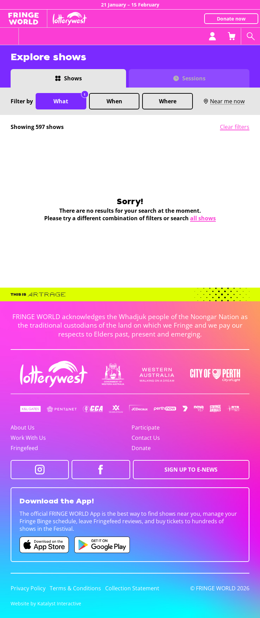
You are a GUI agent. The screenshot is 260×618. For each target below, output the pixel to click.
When (114, 101)
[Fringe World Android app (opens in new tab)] (102, 545)
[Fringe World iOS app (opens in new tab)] (44, 545)
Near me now (224, 101)
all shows (203, 218)
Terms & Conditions (75, 588)
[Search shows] (250, 36)
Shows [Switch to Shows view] (73, 78)
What (69, 99)
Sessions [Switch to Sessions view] (194, 78)
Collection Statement (132, 588)
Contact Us (146, 438)
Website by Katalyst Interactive (46, 603)
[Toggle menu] (9, 36)
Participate (146, 427)
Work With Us (28, 438)
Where (167, 101)
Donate (141, 448)
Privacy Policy (28, 588)
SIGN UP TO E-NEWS (191, 469)
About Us (23, 427)
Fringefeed (24, 448)
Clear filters (234, 127)
